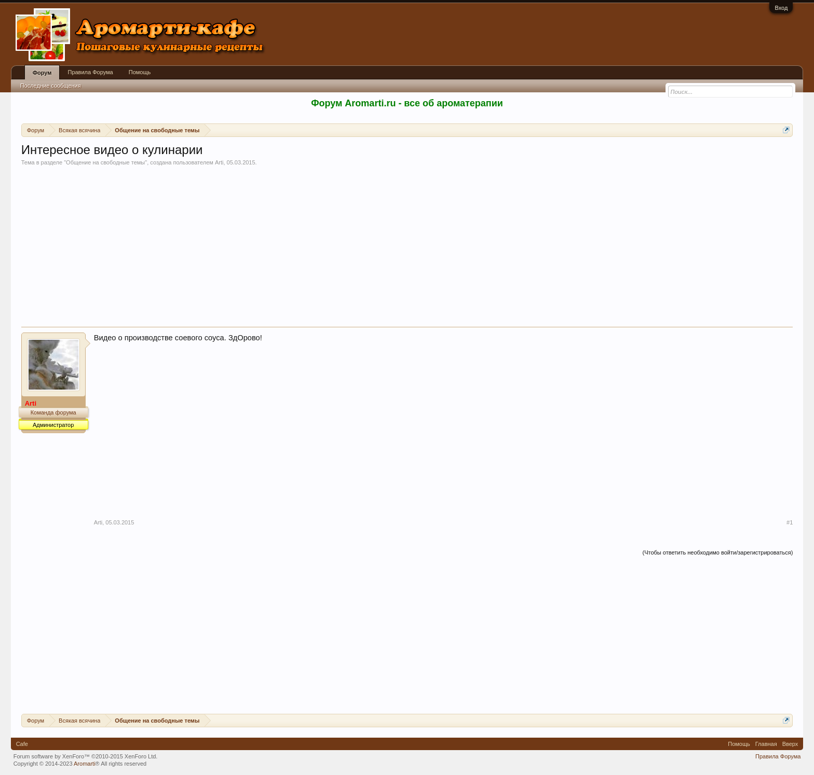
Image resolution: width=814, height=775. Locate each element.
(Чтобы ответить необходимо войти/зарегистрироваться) (718, 552)
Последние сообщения (50, 85)
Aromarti (85, 763)
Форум (42, 73)
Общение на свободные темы (105, 162)
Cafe (22, 744)
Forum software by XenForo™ (85, 756)
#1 (789, 522)
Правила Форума (90, 72)
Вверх (790, 744)
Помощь (140, 72)
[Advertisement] (407, 249)
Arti (219, 162)
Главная (766, 744)
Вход (781, 8)
